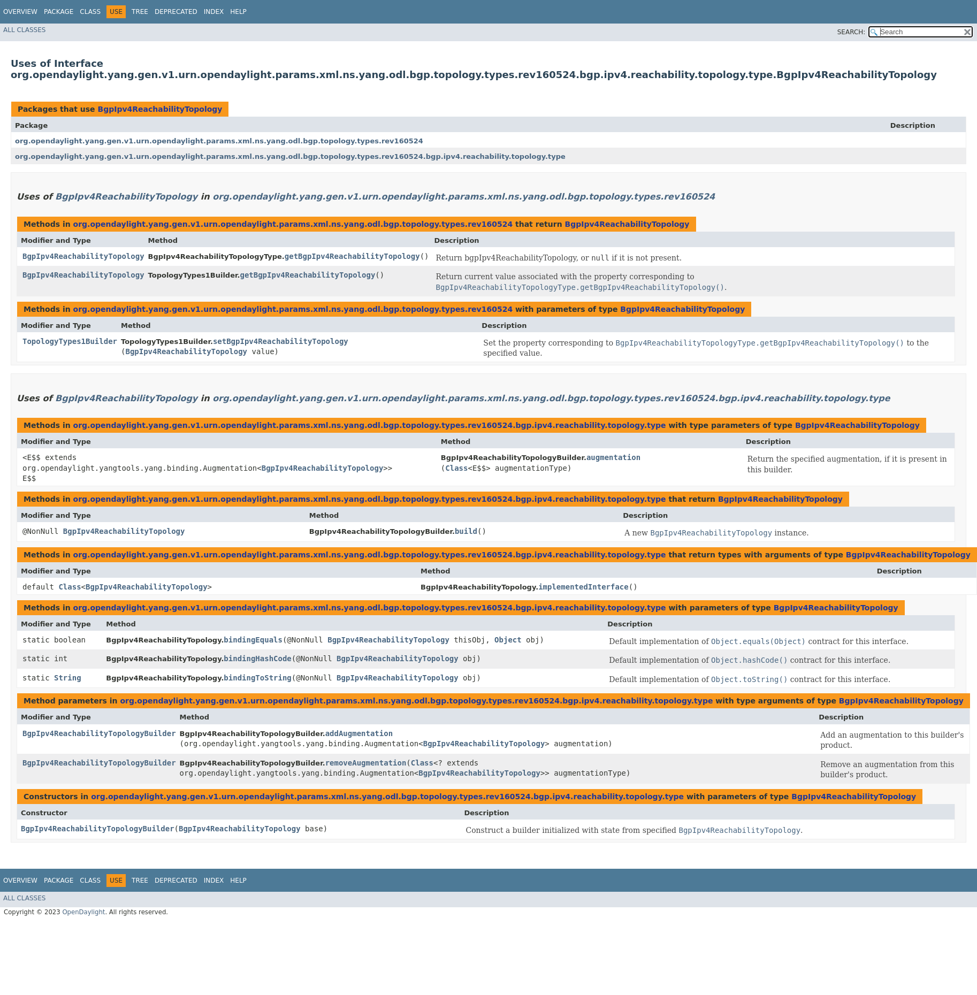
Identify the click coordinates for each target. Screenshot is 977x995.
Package (58, 12)
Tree (140, 12)
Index (214, 12)
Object (508, 640)
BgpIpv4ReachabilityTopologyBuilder (99, 733)
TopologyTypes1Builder (69, 341)
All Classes (24, 30)
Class (90, 12)
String (67, 677)
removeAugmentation (366, 763)
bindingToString (257, 677)
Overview (20, 12)
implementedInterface (583, 587)
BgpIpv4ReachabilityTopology (159, 109)
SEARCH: (851, 32)
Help (238, 12)
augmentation (613, 457)
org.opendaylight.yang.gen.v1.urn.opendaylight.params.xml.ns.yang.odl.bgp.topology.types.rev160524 (219, 141)
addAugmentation (359, 733)
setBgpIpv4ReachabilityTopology (280, 341)
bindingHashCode (257, 658)
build (466, 531)
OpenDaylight (83, 912)
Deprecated (176, 12)
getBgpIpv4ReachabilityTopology (352, 256)
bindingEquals (253, 640)
